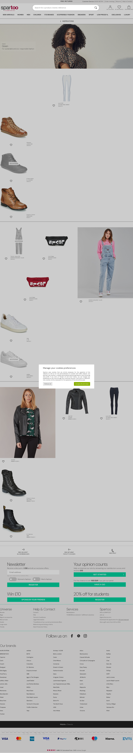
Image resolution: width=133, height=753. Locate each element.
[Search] (96, 7)
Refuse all (47, 384)
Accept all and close (82, 384)
